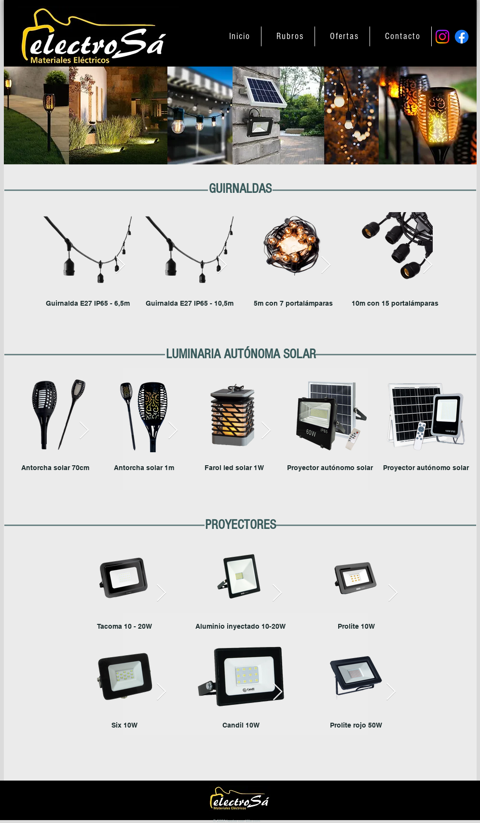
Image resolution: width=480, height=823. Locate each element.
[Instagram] (442, 36)
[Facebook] (462, 36)
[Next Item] (120, 265)
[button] (290, 36)
